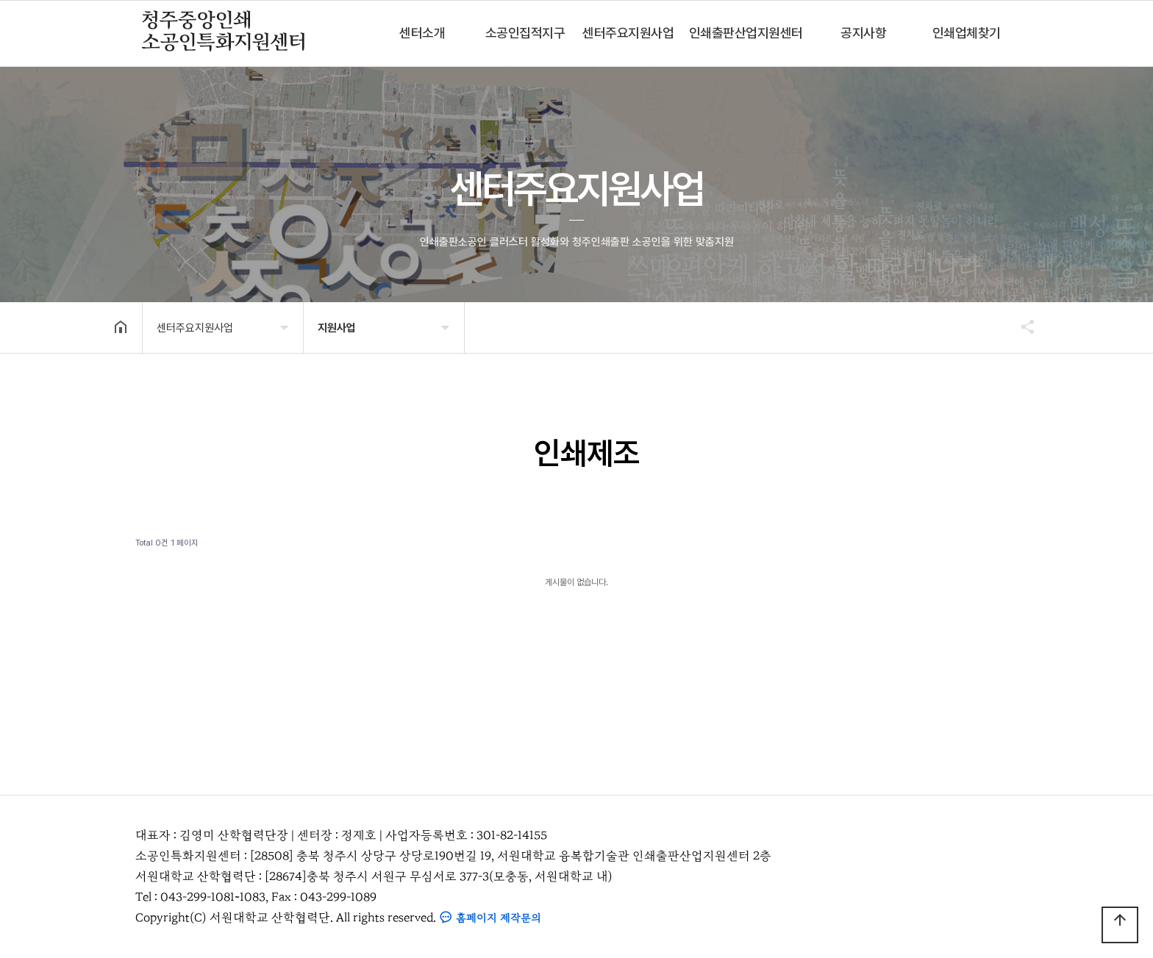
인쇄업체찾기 (966, 32)
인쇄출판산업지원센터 (746, 32)
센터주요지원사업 (628, 32)
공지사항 (863, 32)
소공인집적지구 (525, 32)
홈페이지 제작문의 (490, 918)
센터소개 (422, 32)
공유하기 (1021, 326)
